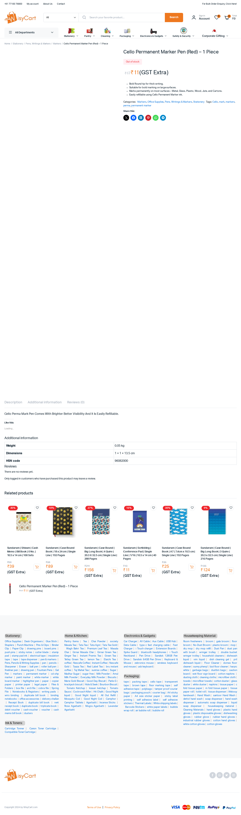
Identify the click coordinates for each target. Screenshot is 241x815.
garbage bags (200, 670)
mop (232, 645)
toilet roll (201, 692)
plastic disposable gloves (207, 713)
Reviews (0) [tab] (76, 402)
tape (15, 659)
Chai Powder (98, 641)
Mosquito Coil (72, 699)
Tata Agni (95, 645)
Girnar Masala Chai (83, 652)
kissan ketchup (97, 688)
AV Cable (145, 641)
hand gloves (213, 710)
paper (45, 681)
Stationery (18, 44)
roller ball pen (49, 667)
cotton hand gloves (224, 720)
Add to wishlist (37, 508)
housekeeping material (221, 706)
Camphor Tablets (73, 702)
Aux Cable (158, 641)
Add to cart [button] (36, 567)
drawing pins (34, 649)
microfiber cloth (227, 677)
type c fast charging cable (154, 645)
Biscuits (112, 677)
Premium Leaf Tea (97, 649)
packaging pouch (140, 693)
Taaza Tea (78, 667)
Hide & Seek (91, 684)
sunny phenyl (200, 667)
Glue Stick (51, 641)
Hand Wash (203, 695)
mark (222, 102)
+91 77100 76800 (13, 4)
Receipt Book (16, 702)
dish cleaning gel (219, 659)
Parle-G (112, 681)
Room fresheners (193, 641)
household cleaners (213, 656)
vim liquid (199, 659)
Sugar (113, 670)
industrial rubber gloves (196, 720)
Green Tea (110, 656)
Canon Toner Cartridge (43, 728)
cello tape (155, 682)
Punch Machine (25, 645)
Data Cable (130, 645)
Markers (57, 44)
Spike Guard (130, 652)
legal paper (41, 684)
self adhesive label (147, 700)
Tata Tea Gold (109, 645)
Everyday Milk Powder (93, 677)
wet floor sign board (204, 674)
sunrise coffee (99, 670)
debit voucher (13, 710)
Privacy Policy (112, 807)
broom (209, 641)
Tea (85, 641)
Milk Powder (103, 674)
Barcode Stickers (134, 707)
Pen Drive (144, 656)
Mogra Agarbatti (94, 706)
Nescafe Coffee (81, 663)
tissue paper (226, 684)
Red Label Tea (95, 667)
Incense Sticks (108, 702)
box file (20, 688)
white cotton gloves (194, 724)
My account (33, 4)
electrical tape (38, 656)
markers (230, 102)
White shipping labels (164, 703)
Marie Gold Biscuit (74, 681)
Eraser (23, 667)
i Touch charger (144, 649)
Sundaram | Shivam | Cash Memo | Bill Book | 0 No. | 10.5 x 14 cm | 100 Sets (22, 551)
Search (174, 17)
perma (126, 105)
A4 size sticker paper (147, 696)
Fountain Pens (45, 670)
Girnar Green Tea (106, 652)
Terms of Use (94, 807)
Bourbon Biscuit (108, 684)
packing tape (139, 682)
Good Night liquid (85, 695)
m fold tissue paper (216, 688)
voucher (46, 710)
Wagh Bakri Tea (75, 649)
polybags (147, 689)
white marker (42, 677)
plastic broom (220, 645)
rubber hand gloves (224, 717)
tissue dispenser (217, 692)
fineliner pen (11, 670)
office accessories (30, 699)
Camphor (111, 699)
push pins (10, 652)
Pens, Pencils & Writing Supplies (22, 663)
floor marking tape (159, 685)
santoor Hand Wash (224, 695)
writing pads (49, 692)
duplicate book (30, 706)
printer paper (23, 684)
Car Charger (130, 641)
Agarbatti (91, 702)
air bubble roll (143, 710)
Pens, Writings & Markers (38, 44)
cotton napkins (226, 674)
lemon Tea (93, 659)
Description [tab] (13, 402)
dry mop (188, 649)
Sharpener (11, 667)
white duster (200, 684)
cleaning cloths (208, 677)
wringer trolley (208, 652)
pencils (53, 663)
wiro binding (12, 695)
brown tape (138, 685)
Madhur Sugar (72, 674)
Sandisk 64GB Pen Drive (147, 659)
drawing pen (28, 670)
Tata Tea (83, 645)
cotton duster (221, 681)
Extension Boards (166, 649)
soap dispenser (213, 699)
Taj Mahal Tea (81, 670)
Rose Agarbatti (73, 706)
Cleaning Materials (193, 710)
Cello (215, 102)
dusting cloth (190, 677)
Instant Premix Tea (90, 656)
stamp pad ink (20, 656)
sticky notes (26, 652)
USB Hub (171, 641)
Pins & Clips (42, 645)
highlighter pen (31, 681)
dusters (28, 713)
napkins (213, 684)
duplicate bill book (35, 695)
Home (7, 44)
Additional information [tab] (44, 402)
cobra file (43, 688)
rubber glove (201, 717)
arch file (31, 688)
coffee (67, 663)
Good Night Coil (93, 699)
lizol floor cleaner (219, 667)
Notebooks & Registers (26, 692)
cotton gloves (214, 724)
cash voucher (31, 710)
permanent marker (141, 105)
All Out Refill (108, 695)
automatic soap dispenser (212, 702)
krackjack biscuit (73, 684)
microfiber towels (202, 681)
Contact (61, 4)
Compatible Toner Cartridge (20, 732)
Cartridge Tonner (14, 728)
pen (44, 663)
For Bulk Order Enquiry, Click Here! (219, 4)
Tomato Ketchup (76, 688)
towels (187, 681)
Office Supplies (156, 102)
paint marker (23, 677)
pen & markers (49, 659)
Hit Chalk (98, 692)
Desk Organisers (33, 641)
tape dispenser (29, 659)
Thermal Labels (143, 703)
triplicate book (49, 706)
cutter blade (42, 652)
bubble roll (158, 710)
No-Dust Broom (201, 645)
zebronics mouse (144, 663)
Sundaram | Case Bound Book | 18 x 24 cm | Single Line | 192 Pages (60, 551)
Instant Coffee (99, 663)
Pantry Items (71, 641)
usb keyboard (145, 667)
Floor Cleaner (211, 663)
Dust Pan (219, 649)
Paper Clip (18, 649)
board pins (50, 649)
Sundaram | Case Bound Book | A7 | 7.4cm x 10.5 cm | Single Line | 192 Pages (178, 551)
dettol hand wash (192, 699)
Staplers (10, 645)
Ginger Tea (70, 656)
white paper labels (157, 707)
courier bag (158, 693)
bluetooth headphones (153, 652)
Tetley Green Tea (74, 659)
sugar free (88, 674)
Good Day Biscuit (96, 681)
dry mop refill (203, 649)
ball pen (34, 667)
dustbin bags (218, 670)
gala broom (222, 641)
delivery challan (50, 699)
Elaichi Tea (110, 659)
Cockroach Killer (82, 692)
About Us (47, 4)
